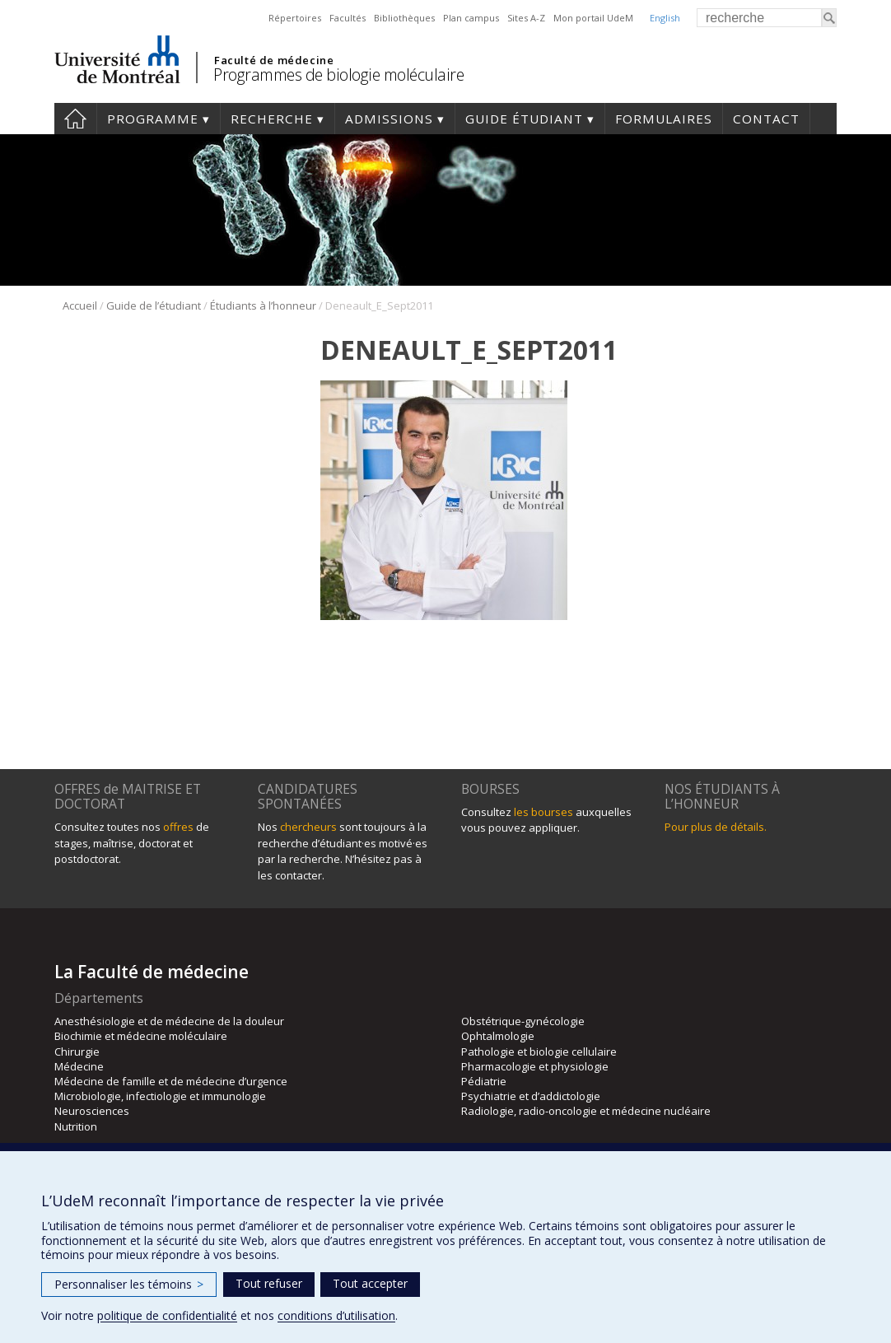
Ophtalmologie (497, 1035)
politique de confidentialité (167, 1315)
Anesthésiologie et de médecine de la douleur (169, 1021)
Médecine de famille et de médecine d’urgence (170, 1081)
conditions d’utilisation (336, 1315)
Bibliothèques (404, 18)
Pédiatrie (483, 1081)
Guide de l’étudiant (153, 305)
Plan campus (471, 18)
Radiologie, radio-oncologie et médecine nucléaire (586, 1110)
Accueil (75, 118)
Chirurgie (77, 1051)
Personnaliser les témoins (128, 1284)
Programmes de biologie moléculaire (338, 74)
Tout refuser (269, 1283)
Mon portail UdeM (593, 18)
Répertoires (294, 18)
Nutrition (75, 1126)
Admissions (389, 118)
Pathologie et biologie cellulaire (539, 1051)
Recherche (272, 118)
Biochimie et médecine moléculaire (140, 1035)
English (665, 18)
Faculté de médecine (274, 60)
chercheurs (308, 826)
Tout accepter (370, 1283)
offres (178, 826)
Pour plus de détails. (716, 826)
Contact (766, 118)
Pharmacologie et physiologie (535, 1066)
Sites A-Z (526, 18)
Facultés (347, 18)
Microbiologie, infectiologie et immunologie (160, 1096)
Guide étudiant (524, 118)
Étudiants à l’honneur (263, 305)
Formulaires (663, 118)
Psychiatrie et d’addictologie (530, 1096)
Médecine (79, 1066)
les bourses (543, 811)
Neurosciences (91, 1110)
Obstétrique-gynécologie (523, 1021)
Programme (152, 118)
